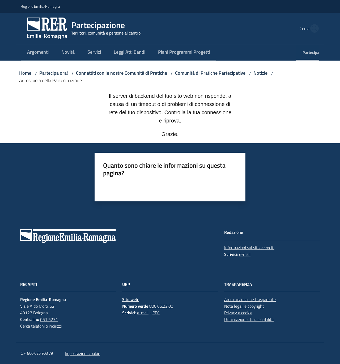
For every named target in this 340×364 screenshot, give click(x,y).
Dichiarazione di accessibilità (249, 319)
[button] (313, 28)
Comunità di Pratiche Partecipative (210, 73)
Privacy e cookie (238, 313)
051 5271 (49, 319)
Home (25, 73)
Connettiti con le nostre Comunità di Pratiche (121, 73)
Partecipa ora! (53, 73)
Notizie (260, 73)
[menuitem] (38, 52)
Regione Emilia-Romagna (40, 6)
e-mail (244, 254)
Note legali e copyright (244, 306)
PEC (156, 313)
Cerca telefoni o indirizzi (41, 326)
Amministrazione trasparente (250, 299)
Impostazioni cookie (82, 353)
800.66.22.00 (160, 306)
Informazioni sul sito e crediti (249, 247)
